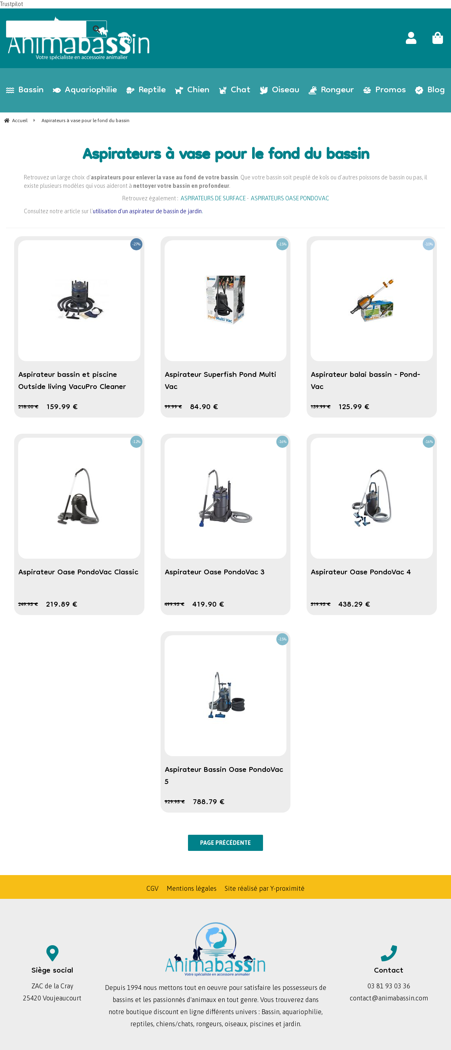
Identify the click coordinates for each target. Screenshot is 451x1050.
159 (62, 407)
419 (208, 605)
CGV (152, 888)
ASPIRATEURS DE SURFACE (213, 198)
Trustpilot (11, 4)
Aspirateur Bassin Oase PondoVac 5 (224, 776)
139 (320, 407)
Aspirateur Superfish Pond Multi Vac (220, 381)
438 (354, 605)
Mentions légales (192, 888)
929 (175, 802)
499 (174, 605)
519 (320, 605)
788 (209, 802)
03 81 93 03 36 (388, 986)
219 (61, 605)
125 (354, 407)
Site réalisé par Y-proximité (265, 888)
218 (28, 407)
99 (173, 407)
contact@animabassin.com (389, 998)
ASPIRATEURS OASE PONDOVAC (290, 198)
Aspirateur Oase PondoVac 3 (215, 573)
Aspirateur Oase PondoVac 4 (361, 573)
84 (204, 407)
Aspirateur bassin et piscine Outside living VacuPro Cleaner (72, 381)
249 (28, 605)
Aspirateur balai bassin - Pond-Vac (365, 381)
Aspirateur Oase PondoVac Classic (78, 573)
